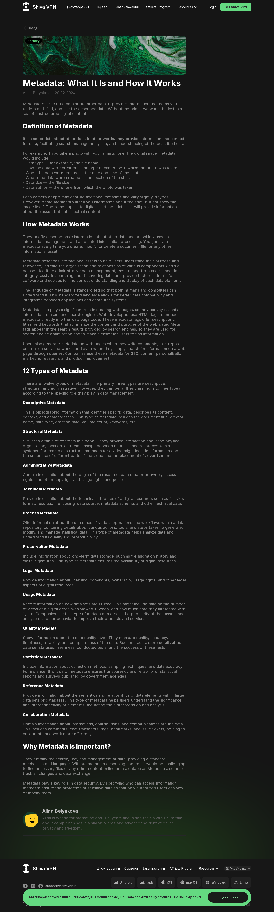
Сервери (102, 7)
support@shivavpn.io (60, 886)
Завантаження (127, 7)
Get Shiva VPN (236, 7)
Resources (187, 7)
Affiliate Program (158, 7)
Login (212, 7)
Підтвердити (227, 897)
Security (34, 41)
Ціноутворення (77, 7)
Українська (238, 868)
